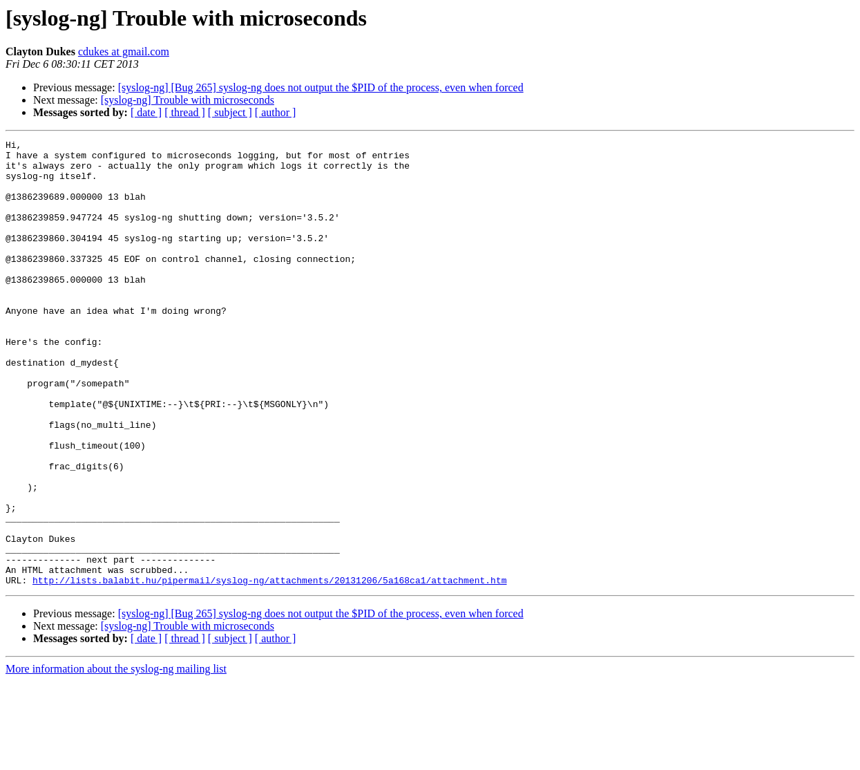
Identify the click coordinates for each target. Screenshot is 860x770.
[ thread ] (184, 112)
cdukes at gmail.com (123, 51)
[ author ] (275, 112)
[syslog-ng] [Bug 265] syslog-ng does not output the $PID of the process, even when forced (321, 87)
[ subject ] (230, 112)
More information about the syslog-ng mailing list (116, 758)
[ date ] (146, 112)
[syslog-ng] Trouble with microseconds (187, 100)
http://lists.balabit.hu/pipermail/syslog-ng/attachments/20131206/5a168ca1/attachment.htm (269, 669)
